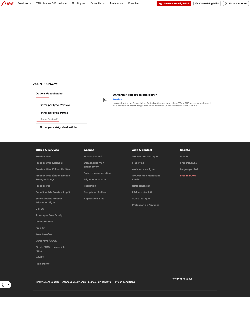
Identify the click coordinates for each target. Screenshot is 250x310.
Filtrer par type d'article (55, 105)
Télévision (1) (45, 133)
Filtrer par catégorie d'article (58, 127)
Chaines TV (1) (46, 140)
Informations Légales (47, 294)
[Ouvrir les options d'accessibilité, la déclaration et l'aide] (3, 285)
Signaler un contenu (99, 294)
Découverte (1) (66, 133)
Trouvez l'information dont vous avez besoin (64, 58)
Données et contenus (74, 294)
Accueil (37, 84)
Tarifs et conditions (124, 294)
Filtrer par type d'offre (54, 112)
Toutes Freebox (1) (48, 119)
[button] (8, 284)
